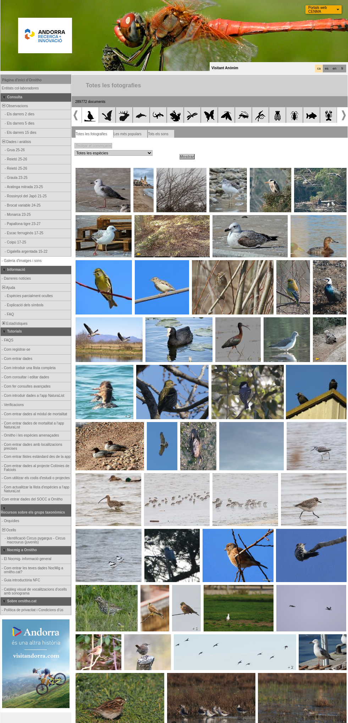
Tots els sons (158, 134)
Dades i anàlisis (16, 142)
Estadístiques (14, 323)
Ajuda (8, 288)
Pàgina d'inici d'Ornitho (22, 80)
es (326, 68)
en (334, 68)
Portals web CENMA (317, 9)
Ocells (8, 530)
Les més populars (128, 134)
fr (342, 68)
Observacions (14, 106)
